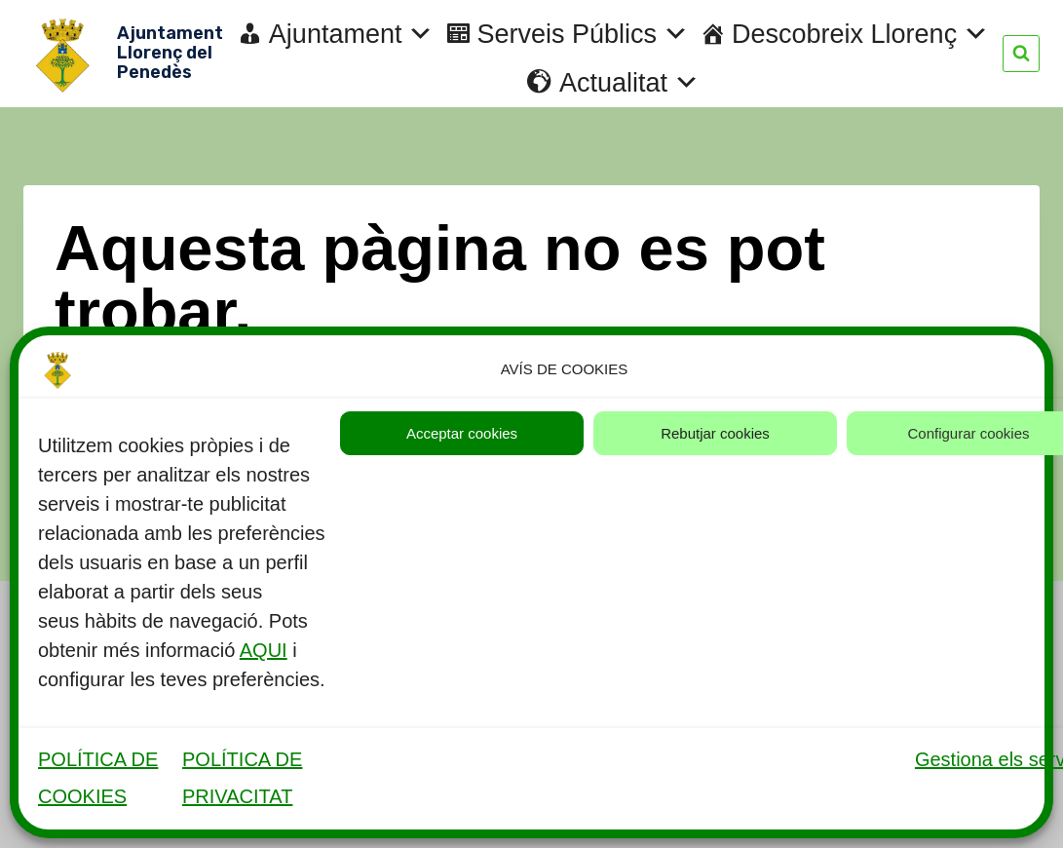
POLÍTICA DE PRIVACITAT (242, 778)
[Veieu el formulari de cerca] (1021, 53)
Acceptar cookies (461, 433)
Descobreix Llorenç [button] (860, 34)
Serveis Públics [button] (582, 34)
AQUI (263, 650)
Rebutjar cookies (715, 433)
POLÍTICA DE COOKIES (98, 778)
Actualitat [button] (629, 82)
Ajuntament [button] (352, 34)
